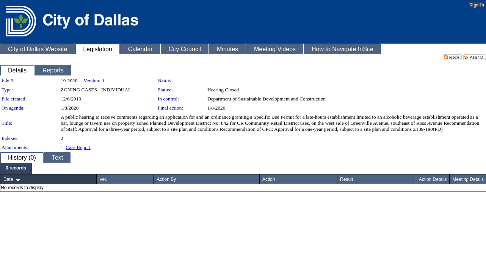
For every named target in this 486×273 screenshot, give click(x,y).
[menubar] (16, 168)
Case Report (78, 147)
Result (346, 179)
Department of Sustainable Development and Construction (266, 99)
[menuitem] (15, 168)
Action (268, 179)
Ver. (103, 179)
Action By (166, 179)
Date (8, 179)
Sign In (476, 5)
